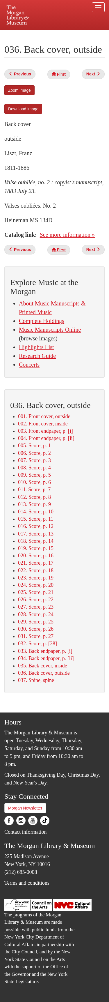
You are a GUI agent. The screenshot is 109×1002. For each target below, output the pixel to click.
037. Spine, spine (36, 680)
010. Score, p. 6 (34, 482)
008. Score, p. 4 (34, 468)
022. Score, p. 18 (35, 570)
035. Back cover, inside (42, 666)
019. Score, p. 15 (35, 548)
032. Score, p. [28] (37, 643)
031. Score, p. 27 (35, 636)
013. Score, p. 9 (34, 504)
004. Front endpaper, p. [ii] (46, 438)
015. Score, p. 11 (35, 519)
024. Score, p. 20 (35, 585)
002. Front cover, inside (43, 424)
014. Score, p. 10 (35, 512)
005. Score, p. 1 (34, 445)
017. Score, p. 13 (35, 534)
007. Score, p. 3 (34, 460)
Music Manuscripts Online (50, 329)
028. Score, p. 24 (35, 614)
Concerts (29, 364)
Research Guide (37, 356)
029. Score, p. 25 (35, 622)
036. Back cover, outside (44, 673)
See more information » (67, 234)
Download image (23, 109)
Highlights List (36, 347)
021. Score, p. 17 (35, 563)
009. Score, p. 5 (34, 475)
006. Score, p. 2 (34, 453)
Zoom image (19, 90)
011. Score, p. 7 (34, 489)
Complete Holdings (41, 321)
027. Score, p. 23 (35, 607)
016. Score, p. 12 (35, 526)
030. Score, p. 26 (35, 629)
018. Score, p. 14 (35, 541)
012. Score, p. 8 (34, 497)
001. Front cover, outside (44, 416)
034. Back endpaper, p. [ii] (46, 658)
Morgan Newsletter (25, 808)
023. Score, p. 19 (35, 578)
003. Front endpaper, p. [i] (45, 431)
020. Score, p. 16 (35, 556)
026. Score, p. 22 (35, 599)
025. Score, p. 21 (35, 592)
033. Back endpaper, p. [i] (45, 651)
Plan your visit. (15, 34)
